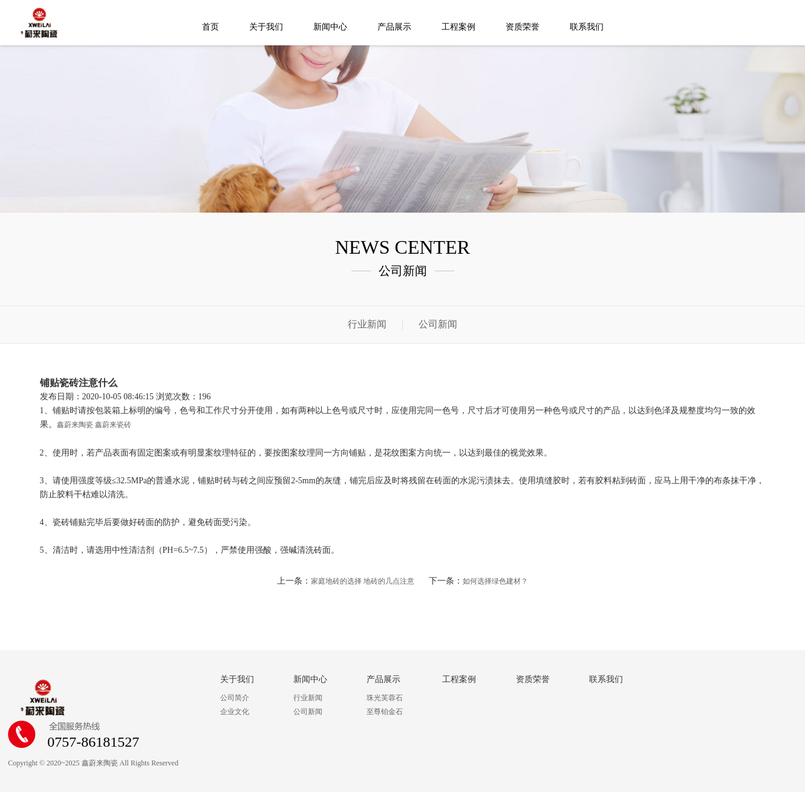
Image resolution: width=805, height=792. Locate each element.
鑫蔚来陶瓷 (75, 424)
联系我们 (587, 26)
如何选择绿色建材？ (495, 581)
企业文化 (234, 711)
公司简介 (234, 698)
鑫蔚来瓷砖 (113, 424)
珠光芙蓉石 (385, 698)
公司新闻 (438, 324)
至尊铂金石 (385, 711)
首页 (210, 26)
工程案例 (458, 26)
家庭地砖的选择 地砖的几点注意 (362, 581)
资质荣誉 (522, 26)
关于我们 (266, 26)
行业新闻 (367, 324)
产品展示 (394, 26)
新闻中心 (330, 26)
